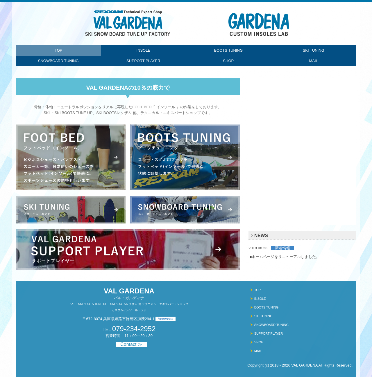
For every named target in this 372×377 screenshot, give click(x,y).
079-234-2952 (133, 329)
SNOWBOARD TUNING (58, 61)
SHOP (228, 61)
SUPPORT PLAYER (143, 61)
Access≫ (165, 319)
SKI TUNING (313, 50)
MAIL (313, 61)
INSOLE (143, 50)
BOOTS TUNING (228, 50)
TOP (58, 50)
